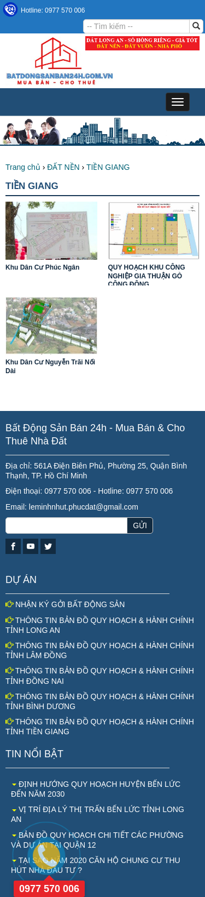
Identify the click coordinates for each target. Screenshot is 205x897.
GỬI (140, 525)
